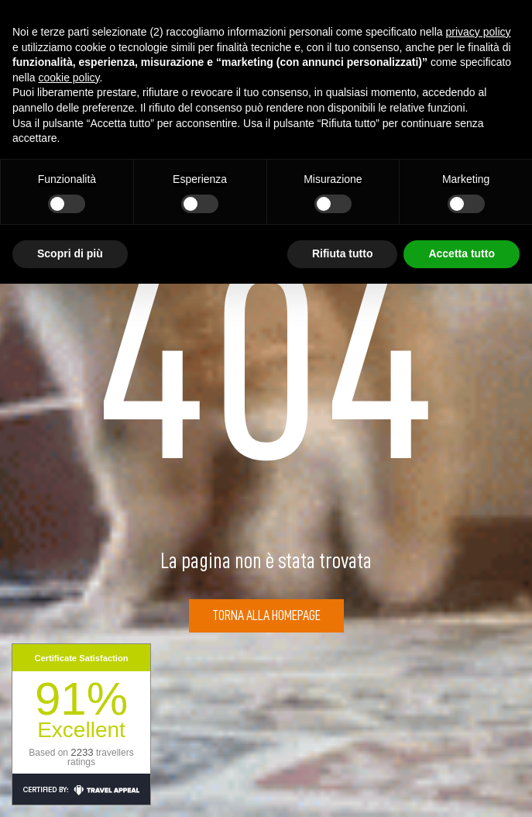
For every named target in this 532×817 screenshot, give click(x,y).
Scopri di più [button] (70, 253)
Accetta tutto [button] (461, 253)
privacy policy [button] (478, 32)
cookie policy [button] (68, 77)
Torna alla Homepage (266, 615)
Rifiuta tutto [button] (342, 253)
